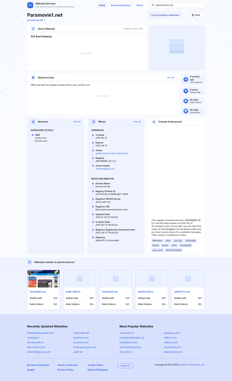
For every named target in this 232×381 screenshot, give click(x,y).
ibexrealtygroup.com (38, 351)
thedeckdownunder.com (40, 332)
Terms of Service (67, 365)
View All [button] (170, 77)
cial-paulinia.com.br (130, 347)
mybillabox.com (128, 342)
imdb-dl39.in (73, 291)
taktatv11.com (182, 291)
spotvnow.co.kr (172, 347)
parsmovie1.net (36, 20)
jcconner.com (81, 342)
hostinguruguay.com (84, 347)
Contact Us (125, 366)
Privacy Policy (65, 369)
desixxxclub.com (173, 351)
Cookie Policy (95, 365)
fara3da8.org (37, 291)
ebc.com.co (126, 351)
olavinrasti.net (81, 332)
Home (102, 5)
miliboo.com (170, 342)
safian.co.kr (170, 337)
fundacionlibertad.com (132, 337)
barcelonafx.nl (35, 342)
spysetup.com (172, 332)
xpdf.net (77, 351)
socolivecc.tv (127, 332)
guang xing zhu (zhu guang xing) (112, 153)
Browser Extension (121, 5)
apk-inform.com (36, 347)
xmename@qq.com (105, 168)
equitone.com (80, 337)
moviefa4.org (109, 291)
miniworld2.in (145, 291)
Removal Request (98, 369)
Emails (140, 5)
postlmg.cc (33, 337)
